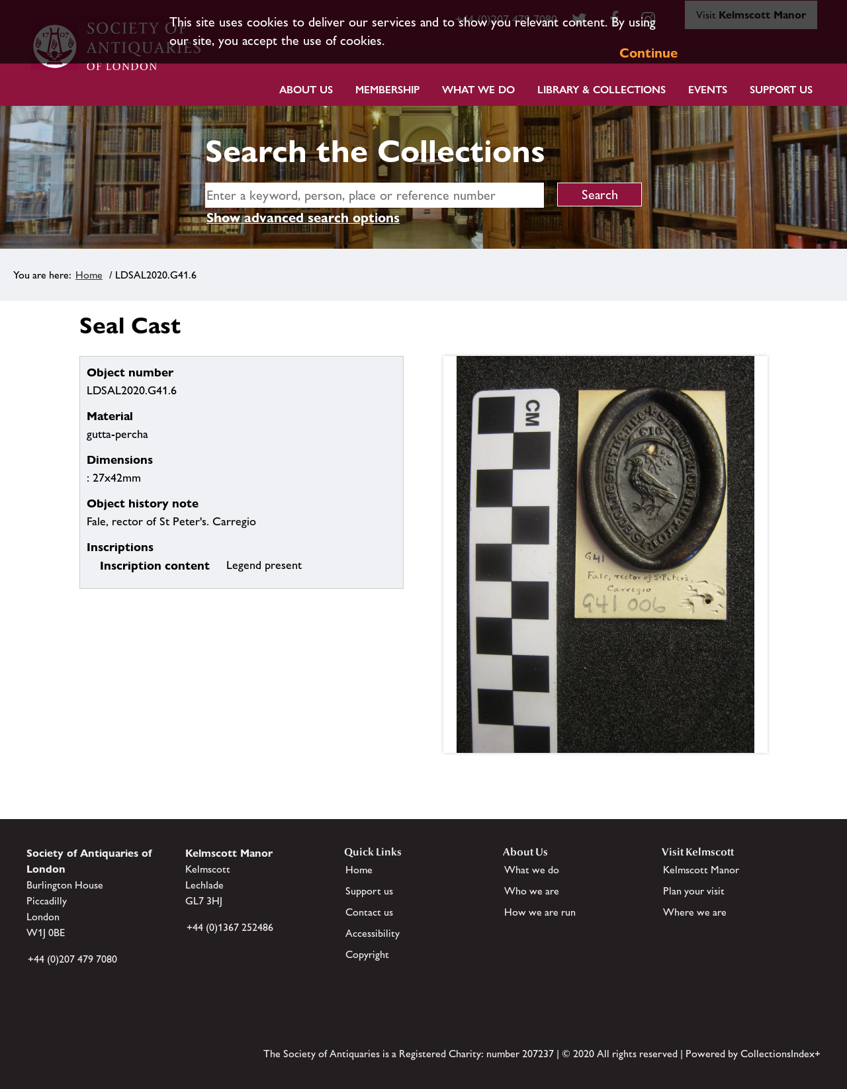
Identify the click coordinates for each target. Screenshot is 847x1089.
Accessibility (372, 933)
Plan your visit (694, 891)
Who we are (531, 891)
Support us (369, 891)
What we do (478, 89)
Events (707, 89)
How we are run (540, 912)
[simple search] (374, 195)
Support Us (781, 89)
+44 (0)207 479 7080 (72, 959)
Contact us (369, 912)
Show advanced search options (303, 218)
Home (89, 275)
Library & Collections (601, 89)
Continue (648, 53)
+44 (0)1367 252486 (230, 927)
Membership (387, 89)
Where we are (695, 912)
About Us (306, 89)
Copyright (367, 954)
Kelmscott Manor (701, 869)
